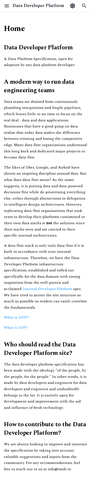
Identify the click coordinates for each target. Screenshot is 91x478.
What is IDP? (16, 327)
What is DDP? (16, 317)
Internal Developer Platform (47, 289)
